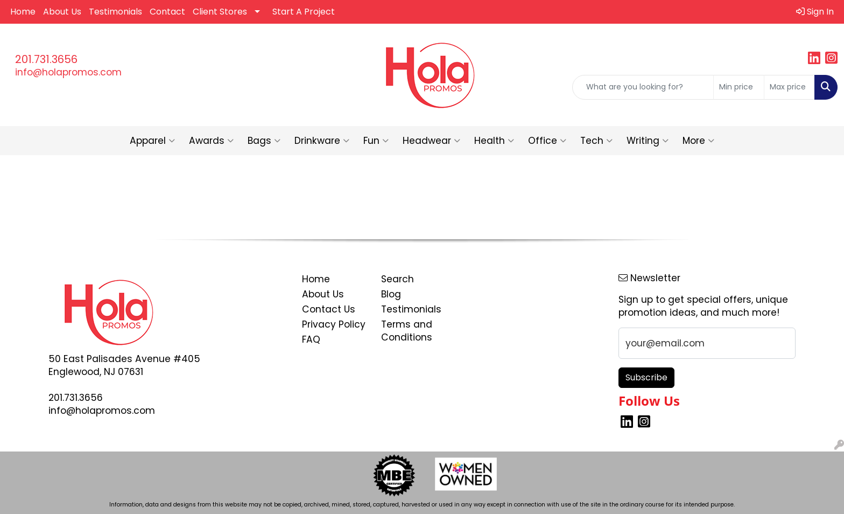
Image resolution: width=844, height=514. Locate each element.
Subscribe (646, 377)
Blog (391, 294)
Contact (167, 11)
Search (397, 279)
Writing (648, 140)
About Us (62, 11)
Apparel (152, 140)
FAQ (311, 339)
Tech (596, 140)
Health (494, 140)
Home (23, 11)
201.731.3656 (46, 59)
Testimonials (115, 11)
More (698, 140)
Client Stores (220, 11)
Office (547, 140)
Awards (211, 140)
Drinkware (321, 140)
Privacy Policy (333, 324)
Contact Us (328, 309)
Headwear (431, 140)
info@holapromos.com (68, 72)
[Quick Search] (643, 87)
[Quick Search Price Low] (738, 87)
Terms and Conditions (406, 331)
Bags (264, 140)
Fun (376, 140)
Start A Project (303, 11)
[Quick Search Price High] (789, 87)
